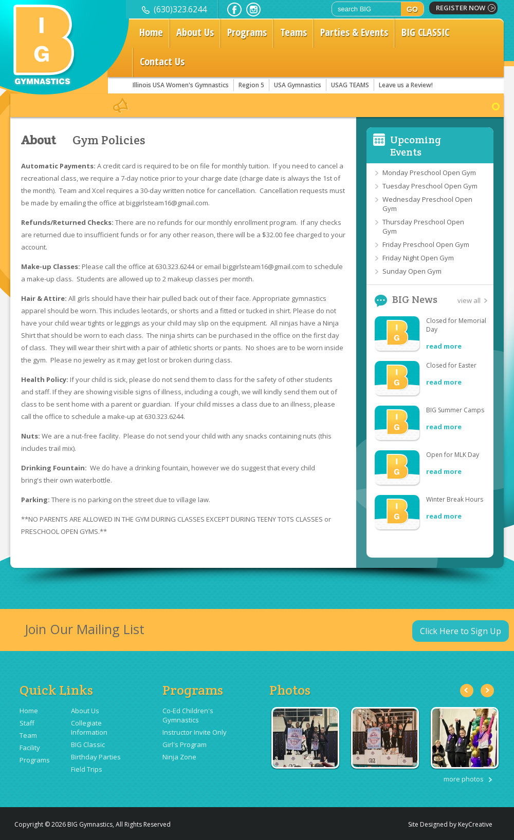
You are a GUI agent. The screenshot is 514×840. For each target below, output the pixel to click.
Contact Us (162, 61)
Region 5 (251, 85)
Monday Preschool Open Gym (429, 172)
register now (460, 7)
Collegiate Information (89, 727)
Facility (30, 747)
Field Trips (86, 769)
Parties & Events (354, 32)
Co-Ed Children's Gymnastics (187, 715)
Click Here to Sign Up (460, 631)
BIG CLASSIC (425, 32)
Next (487, 690)
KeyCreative (475, 824)
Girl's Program (184, 744)
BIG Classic (88, 744)
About (38, 140)
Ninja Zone (179, 756)
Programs (247, 32)
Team (28, 735)
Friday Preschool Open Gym (425, 244)
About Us (195, 32)
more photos (464, 779)
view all (469, 300)
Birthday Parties (96, 756)
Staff (27, 723)
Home (151, 32)
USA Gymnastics (297, 85)
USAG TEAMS (350, 85)
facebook (234, 9)
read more (444, 346)
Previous (466, 690)
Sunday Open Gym (412, 271)
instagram (253, 9)
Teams (293, 32)
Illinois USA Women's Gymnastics (181, 85)
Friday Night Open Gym (418, 257)
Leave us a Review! (406, 85)
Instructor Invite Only (194, 732)
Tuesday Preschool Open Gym (430, 185)
